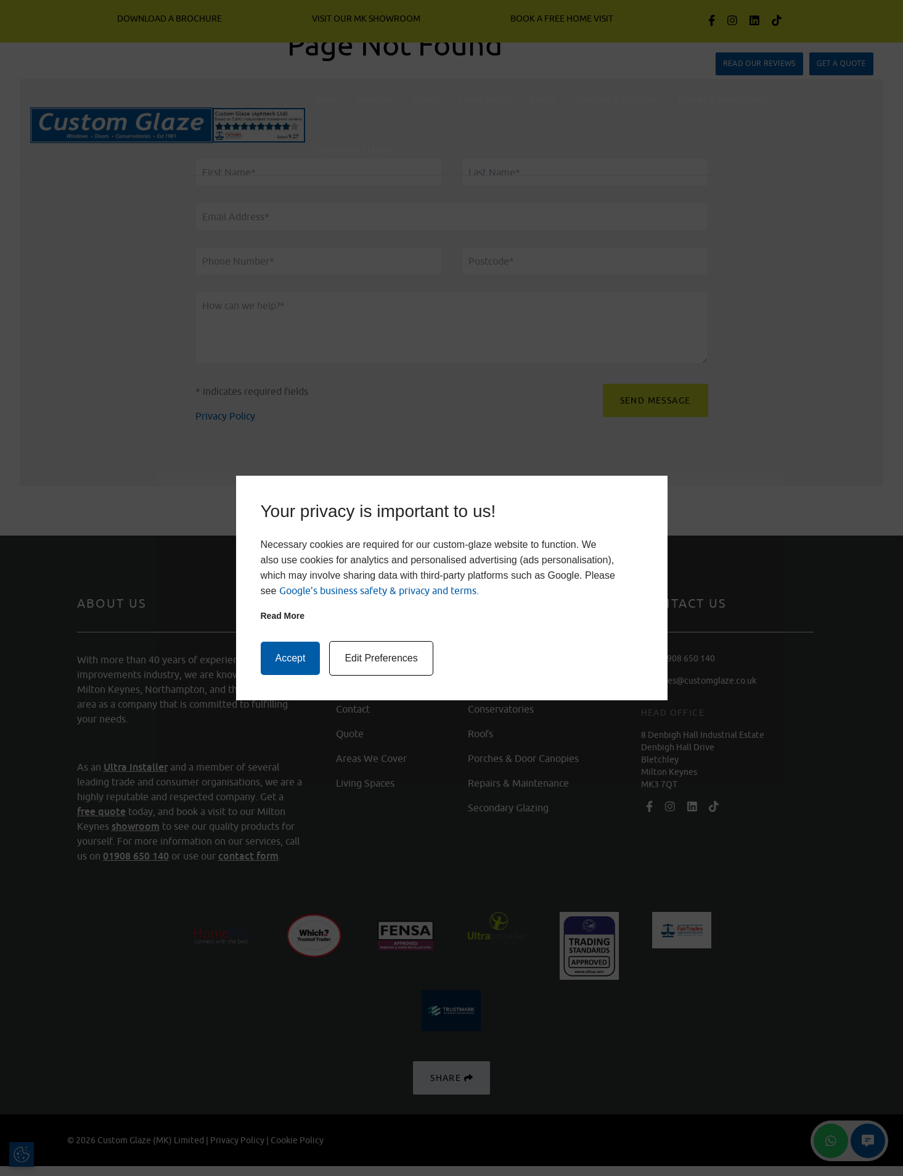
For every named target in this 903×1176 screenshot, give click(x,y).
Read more (283, 616)
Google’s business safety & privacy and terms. (379, 590)
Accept (291, 658)
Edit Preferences (381, 658)
